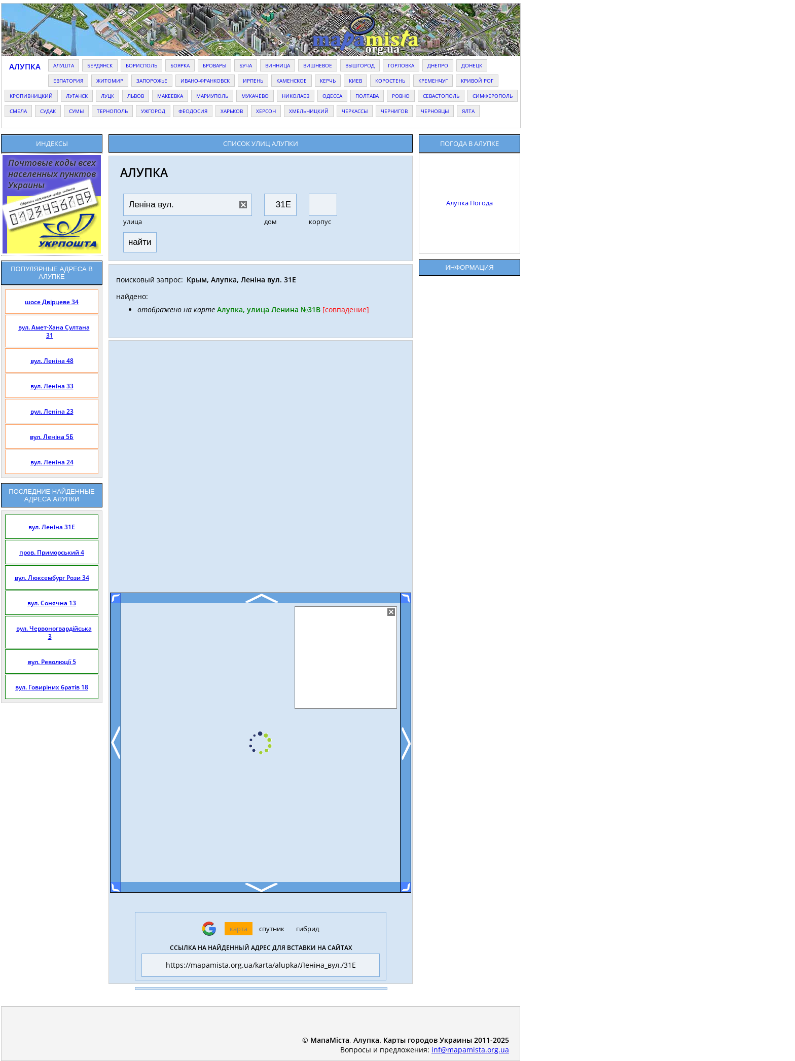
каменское (291, 80)
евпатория (68, 80)
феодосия (192, 111)
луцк (107, 95)
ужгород (153, 111)
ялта (468, 111)
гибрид (307, 928)
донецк (471, 65)
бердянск (100, 65)
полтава (367, 95)
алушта (63, 65)
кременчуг (433, 80)
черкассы (355, 111)
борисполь (141, 65)
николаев (295, 95)
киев (355, 80)
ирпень (253, 80)
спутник (271, 928)
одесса (332, 95)
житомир (109, 80)
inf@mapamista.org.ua (470, 1049)
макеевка (170, 95)
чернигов (394, 111)
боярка (180, 65)
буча (245, 65)
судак (48, 111)
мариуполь (212, 95)
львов (135, 95)
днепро (437, 65)
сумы (76, 111)
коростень (390, 80)
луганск (77, 95)
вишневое (317, 65)
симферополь (493, 95)
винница (277, 65)
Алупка (25, 66)
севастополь (441, 95)
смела (18, 111)
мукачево (255, 95)
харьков (232, 111)
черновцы (435, 111)
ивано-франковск (205, 80)
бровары (214, 65)
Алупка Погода (469, 202)
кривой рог (477, 80)
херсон (266, 111)
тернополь (112, 111)
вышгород (360, 65)
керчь (328, 80)
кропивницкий (31, 95)
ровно (401, 95)
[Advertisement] (260, 470)
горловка (401, 65)
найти (140, 242)
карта (238, 928)
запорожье (151, 80)
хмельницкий (309, 111)
